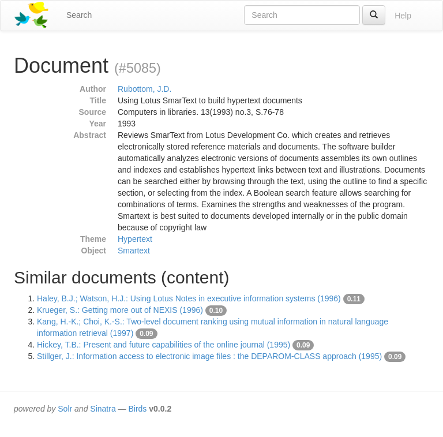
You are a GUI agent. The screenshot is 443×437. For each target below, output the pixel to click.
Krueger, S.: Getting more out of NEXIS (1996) (120, 310)
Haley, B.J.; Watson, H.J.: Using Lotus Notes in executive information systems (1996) (189, 298)
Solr (65, 408)
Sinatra (102, 408)
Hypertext (135, 239)
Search (79, 15)
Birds (137, 408)
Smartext (134, 250)
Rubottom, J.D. (144, 89)
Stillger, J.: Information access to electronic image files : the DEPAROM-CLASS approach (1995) (209, 356)
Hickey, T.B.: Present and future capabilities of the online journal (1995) (163, 344)
